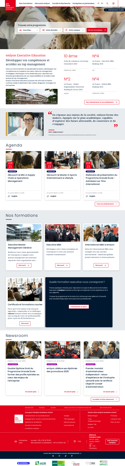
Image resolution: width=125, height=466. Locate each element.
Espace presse (69, 422)
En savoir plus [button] (30, 392)
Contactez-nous (23, 441)
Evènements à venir (116, 10)
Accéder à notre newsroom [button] (103, 399)
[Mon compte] (113, 3)
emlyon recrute (106, 408)
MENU (121, 2)
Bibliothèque (93, 416)
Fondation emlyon (32, 428)
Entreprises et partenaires (83, 3)
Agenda (42, 408)
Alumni (53, 408)
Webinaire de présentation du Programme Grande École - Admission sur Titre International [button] (101, 180)
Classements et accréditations (37, 416)
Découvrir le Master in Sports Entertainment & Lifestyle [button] (62, 176)
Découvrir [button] (22, 265)
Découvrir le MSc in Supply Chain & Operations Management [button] (21, 178)
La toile (90, 427)
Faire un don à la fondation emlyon (77, 408)
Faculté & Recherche (33, 425)
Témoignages (69, 419)
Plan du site (115, 422)
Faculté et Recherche (61, 3)
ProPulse (114, 416)
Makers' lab (92, 424)
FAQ (79, 441)
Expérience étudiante (33, 422)
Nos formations (25, 3)
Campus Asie (116, 419)
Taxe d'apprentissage (94, 420)
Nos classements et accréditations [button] (100, 102)
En (102, 3)
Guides (66, 416)
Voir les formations (95, 30)
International (69, 425)
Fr (98, 3)
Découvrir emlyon (42, 3)
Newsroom (29, 408)
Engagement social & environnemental (40, 419)
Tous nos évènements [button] (105, 204)
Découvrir (25, 323)
